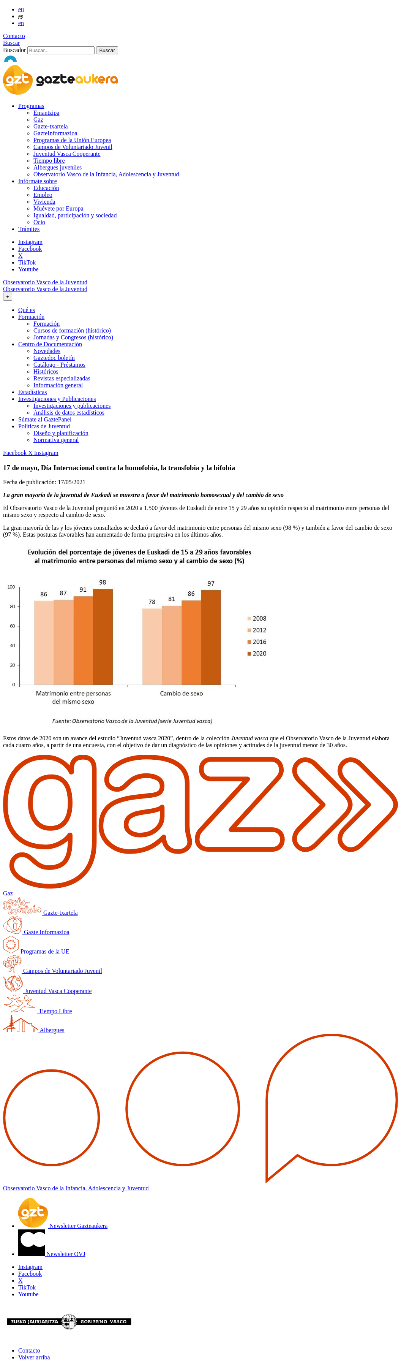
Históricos (45, 371)
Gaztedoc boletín (54, 358)
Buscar (11, 43)
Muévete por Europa (58, 208)
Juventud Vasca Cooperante (67, 153)
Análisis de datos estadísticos (68, 412)
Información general (58, 385)
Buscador (14, 50)
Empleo (42, 195)
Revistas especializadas (61, 378)
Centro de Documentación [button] (50, 344)
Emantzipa (46, 112)
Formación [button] (31, 317)
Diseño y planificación (60, 433)
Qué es (26, 310)
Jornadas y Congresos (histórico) (73, 337)
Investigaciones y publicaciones (72, 405)
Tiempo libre (49, 160)
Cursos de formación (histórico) (72, 330)
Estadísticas (32, 392)
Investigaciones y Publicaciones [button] (57, 399)
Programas (31, 106)
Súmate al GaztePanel (44, 419)
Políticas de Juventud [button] (44, 426)
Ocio (39, 222)
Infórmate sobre (37, 181)
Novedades (46, 351)
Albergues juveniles (57, 167)
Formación (46, 323)
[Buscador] (61, 50)
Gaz (38, 119)
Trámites (28, 229)
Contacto (14, 36)
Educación (46, 188)
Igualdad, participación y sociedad (75, 215)
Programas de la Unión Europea (72, 140)
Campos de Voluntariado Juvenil (72, 147)
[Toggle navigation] (7, 297)
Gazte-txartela (50, 126)
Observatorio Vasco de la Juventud (45, 282)
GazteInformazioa (55, 133)
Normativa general (56, 440)
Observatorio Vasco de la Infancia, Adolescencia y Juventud (106, 174)
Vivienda (44, 201)
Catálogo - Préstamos (59, 364)
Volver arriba (34, 1357)
